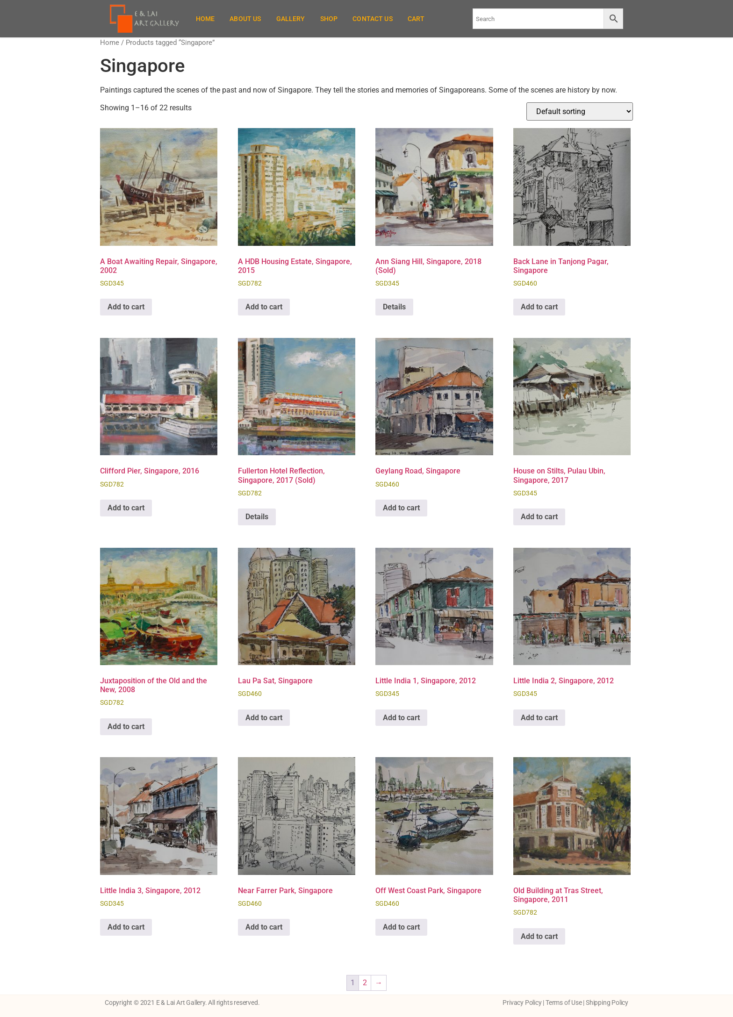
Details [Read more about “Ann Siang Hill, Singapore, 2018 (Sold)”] (394, 306)
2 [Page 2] (365, 982)
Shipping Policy (607, 1002)
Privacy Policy (522, 1002)
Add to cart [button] (126, 306)
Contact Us (372, 18)
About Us (245, 18)
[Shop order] (579, 111)
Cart (416, 18)
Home (205, 18)
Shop (329, 18)
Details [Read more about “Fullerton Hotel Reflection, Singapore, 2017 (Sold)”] (256, 516)
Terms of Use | (566, 1002)
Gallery (290, 18)
